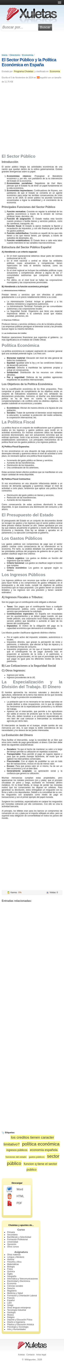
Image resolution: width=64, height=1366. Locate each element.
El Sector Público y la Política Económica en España (29, 62)
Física (10, 1269)
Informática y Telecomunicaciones (22, 1279)
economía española (44, 1150)
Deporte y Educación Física (19, 1319)
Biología (11, 1266)
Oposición (11, 1244)
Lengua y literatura (15, 1257)
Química (11, 1271)
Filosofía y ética (14, 1262)
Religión (11, 1317)
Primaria (11, 1232)
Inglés (10, 1274)
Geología (11, 1312)
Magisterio (12, 1291)
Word (15, 1189)
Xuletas (21, 1354)
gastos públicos (37, 1157)
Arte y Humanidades (16, 1329)
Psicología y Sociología (17, 1327)
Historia (10, 1259)
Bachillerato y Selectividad (19, 1237)
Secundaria (12, 1234)
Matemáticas (13, 1264)
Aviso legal (41, 1354)
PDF (14, 1203)
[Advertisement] (32, 42)
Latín (9, 1303)
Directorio (15, 55)
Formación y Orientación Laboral (22, 1295)
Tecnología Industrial (16, 1310)
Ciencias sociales (15, 1286)
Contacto (30, 1354)
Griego (10, 1305)
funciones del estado (16, 1157)
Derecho (11, 1288)
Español (11, 1300)
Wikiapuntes (30, 1359)
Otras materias (14, 1254)
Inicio (5, 55)
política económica (41, 1144)
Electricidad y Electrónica (18, 1281)
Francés (11, 1298)
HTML (15, 1196)
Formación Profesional (17, 1239)
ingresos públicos (16, 1150)
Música (10, 1315)
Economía (27, 55)
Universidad (12, 1242)
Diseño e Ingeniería (16, 1322)
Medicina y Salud (15, 1293)
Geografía (11, 1276)
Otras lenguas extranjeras (19, 1307)
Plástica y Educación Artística (20, 1324)
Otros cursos (13, 1247)
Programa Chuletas (23, 71)
